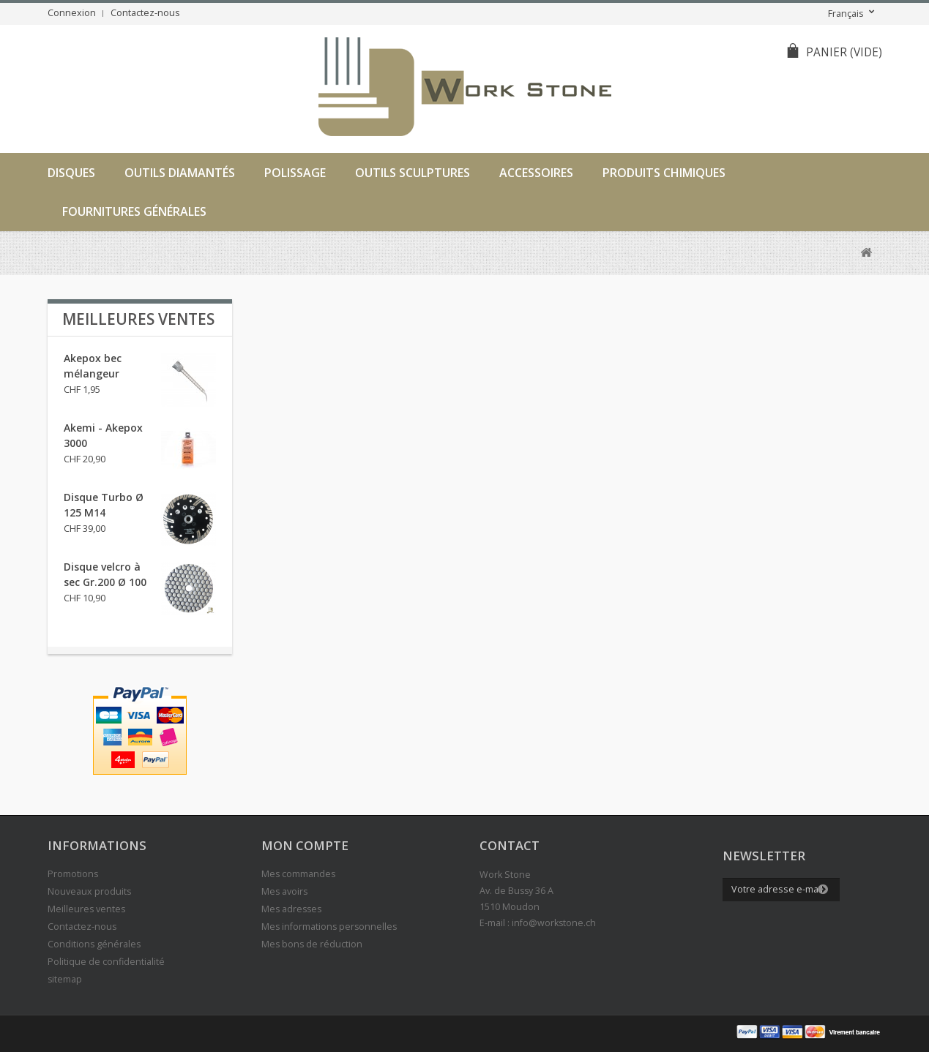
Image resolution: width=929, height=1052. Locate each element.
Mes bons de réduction (311, 944)
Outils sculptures (412, 173)
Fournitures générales (134, 211)
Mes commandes (298, 874)
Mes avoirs (284, 891)
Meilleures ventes (138, 319)
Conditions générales (94, 944)
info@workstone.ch (554, 923)
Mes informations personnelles (329, 926)
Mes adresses (291, 909)
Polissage (295, 173)
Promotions (73, 874)
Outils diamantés (179, 173)
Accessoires (536, 173)
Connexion (72, 13)
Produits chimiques (663, 173)
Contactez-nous (145, 13)
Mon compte (304, 845)
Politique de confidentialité (106, 961)
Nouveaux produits (89, 891)
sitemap (65, 979)
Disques (71, 173)
